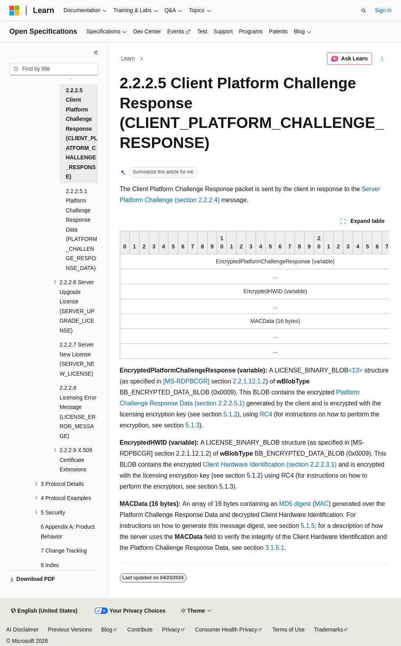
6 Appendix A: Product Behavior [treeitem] (68, 532)
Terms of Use (288, 629)
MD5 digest (295, 503)
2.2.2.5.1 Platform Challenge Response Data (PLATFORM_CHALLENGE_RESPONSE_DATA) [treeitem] (81, 229)
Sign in (383, 10)
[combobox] (53, 69)
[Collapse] (96, 53)
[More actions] (382, 59)
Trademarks (328, 629)
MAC (322, 503)
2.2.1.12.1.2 (249, 381)
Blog (106, 629)
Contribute (140, 629)
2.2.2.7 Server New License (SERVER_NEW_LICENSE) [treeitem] (77, 359)
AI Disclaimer (22, 629)
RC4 (266, 414)
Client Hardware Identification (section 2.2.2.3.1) (270, 464)
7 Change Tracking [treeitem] (64, 550)
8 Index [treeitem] (50, 565)
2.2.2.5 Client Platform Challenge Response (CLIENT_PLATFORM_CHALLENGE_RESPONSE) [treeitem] (82, 133)
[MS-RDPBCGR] (186, 381)
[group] (254, 295)
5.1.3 (193, 425)
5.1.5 (308, 525)
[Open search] (364, 11)
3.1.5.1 (274, 547)
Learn (128, 58)
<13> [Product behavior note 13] (355, 370)
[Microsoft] (14, 10)
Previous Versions (70, 629)
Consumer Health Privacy (226, 629)
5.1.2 (231, 414)
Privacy (171, 629)
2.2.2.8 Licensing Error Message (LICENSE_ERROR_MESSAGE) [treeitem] (78, 412)
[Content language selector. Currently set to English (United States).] (44, 611)
